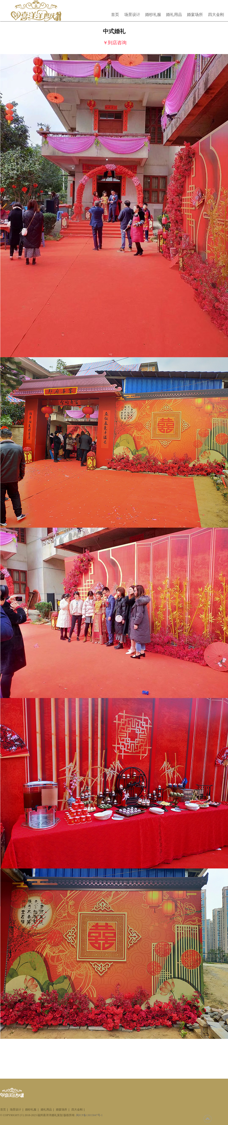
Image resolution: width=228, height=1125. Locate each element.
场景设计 (132, 14)
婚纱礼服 (153, 14)
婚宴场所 (195, 14)
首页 (115, 14)
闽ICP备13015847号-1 (89, 1115)
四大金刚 (216, 14)
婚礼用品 (174, 14)
